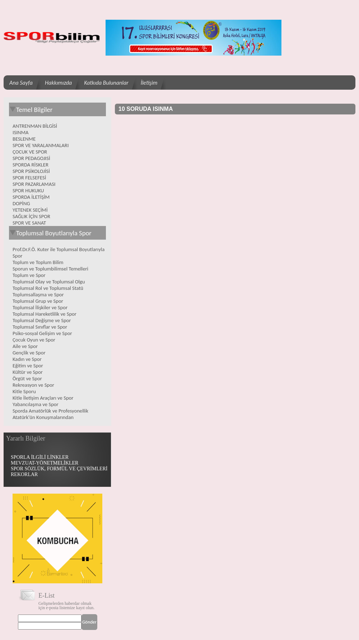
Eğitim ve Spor (28, 365)
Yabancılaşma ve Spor (36, 404)
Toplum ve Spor (29, 275)
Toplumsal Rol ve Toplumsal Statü (48, 288)
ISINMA (21, 132)
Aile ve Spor (25, 346)
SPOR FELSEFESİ (29, 177)
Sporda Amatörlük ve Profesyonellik (50, 411)
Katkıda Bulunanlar (106, 82)
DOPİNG (21, 203)
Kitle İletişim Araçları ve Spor (43, 398)
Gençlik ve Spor (29, 352)
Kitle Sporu (24, 391)
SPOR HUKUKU (28, 190)
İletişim (149, 82)
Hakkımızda (58, 82)
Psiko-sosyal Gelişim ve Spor (42, 333)
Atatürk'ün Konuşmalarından (43, 417)
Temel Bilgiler (30, 109)
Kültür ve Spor (28, 372)
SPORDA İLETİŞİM (31, 197)
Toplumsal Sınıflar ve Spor (40, 327)
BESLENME (24, 139)
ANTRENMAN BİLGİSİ (35, 126)
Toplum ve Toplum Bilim (38, 262)
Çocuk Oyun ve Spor (34, 340)
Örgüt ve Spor (27, 378)
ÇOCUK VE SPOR (30, 152)
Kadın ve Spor (27, 359)
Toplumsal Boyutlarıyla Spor (50, 233)
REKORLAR (24, 474)
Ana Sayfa (21, 82)
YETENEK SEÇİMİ (30, 210)
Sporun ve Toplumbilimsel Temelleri (50, 268)
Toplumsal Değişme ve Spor (42, 320)
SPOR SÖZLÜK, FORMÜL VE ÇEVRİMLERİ (59, 468)
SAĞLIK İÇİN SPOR (31, 216)
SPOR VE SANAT (29, 223)
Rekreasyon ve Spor (33, 385)
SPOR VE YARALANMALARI (41, 145)
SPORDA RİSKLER (30, 164)
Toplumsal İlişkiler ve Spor (40, 307)
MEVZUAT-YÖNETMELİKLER (44, 463)
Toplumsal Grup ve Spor (38, 301)
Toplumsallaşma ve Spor (38, 294)
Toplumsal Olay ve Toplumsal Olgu (49, 281)
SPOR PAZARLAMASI (34, 184)
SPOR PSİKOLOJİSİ (31, 171)
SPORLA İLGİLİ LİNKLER (40, 457)
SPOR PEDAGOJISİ (31, 158)
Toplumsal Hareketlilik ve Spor (44, 314)
